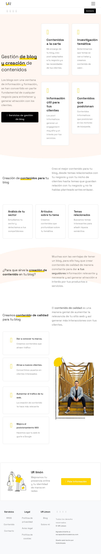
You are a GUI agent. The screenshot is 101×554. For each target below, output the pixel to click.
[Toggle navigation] (93, 3)
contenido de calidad (68, 308)
